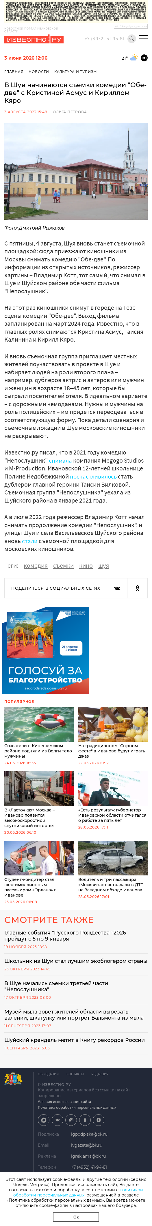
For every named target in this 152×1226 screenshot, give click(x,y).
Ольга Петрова (70, 112)
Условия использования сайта (64, 1110)
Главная (14, 71)
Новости (39, 71)
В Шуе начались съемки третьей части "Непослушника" (57, 993)
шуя (103, 565)
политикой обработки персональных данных (78, 1192)
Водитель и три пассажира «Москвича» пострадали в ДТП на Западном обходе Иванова (113, 866)
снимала (61, 460)
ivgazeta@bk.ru (86, 1153)
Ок (76, 1217)
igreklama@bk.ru (88, 1164)
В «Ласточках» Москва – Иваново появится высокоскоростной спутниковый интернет (39, 799)
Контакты (76, 1082)
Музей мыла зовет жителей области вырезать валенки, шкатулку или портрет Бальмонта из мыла (75, 1022)
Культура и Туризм (76, 71)
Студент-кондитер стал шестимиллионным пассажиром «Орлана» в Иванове (39, 868)
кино (86, 565)
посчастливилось (94, 476)
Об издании (48, 1082)
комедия (36, 565)
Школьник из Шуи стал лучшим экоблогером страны (67, 964)
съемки (63, 565)
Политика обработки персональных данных (77, 1115)
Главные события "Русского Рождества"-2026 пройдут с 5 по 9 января (66, 935)
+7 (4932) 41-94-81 (105, 38)
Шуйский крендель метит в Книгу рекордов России (75, 1048)
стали (30, 540)
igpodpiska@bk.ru (89, 1142)
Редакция (101, 1082)
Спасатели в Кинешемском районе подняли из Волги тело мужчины (39, 732)
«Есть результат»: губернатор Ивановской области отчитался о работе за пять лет (113, 797)
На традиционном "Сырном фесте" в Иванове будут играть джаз (113, 732)
